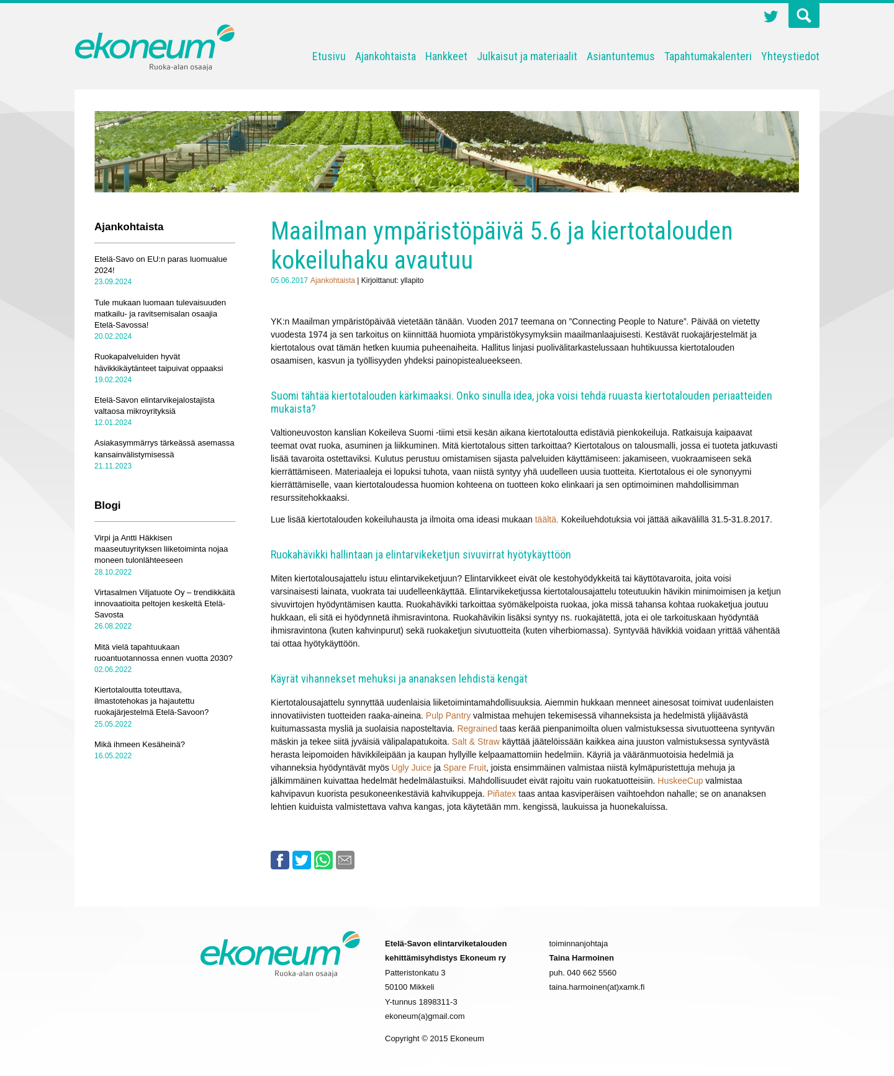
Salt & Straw (476, 741)
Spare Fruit (464, 768)
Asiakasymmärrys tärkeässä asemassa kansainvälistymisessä (164, 448)
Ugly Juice (412, 768)
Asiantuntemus (621, 56)
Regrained (477, 728)
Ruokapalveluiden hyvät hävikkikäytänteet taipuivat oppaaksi (158, 362)
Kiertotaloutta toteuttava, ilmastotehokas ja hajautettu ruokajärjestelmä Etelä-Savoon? (151, 701)
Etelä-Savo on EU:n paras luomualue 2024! (160, 264)
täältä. (548, 519)
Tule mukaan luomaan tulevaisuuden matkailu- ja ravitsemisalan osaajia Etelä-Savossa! (160, 314)
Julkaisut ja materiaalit (527, 56)
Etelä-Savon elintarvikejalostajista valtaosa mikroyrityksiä (154, 405)
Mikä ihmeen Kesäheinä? (139, 744)
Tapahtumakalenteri (708, 56)
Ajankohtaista (385, 56)
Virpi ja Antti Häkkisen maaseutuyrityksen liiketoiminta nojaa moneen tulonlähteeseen (161, 549)
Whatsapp (323, 860)
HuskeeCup (680, 781)
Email (345, 860)
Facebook (280, 860)
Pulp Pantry (448, 715)
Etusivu (329, 56)
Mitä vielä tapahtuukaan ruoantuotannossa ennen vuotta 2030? (163, 652)
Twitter (771, 18)
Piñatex (502, 794)
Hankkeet (446, 56)
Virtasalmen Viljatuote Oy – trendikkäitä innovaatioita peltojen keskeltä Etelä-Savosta (164, 603)
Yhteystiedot (790, 56)
